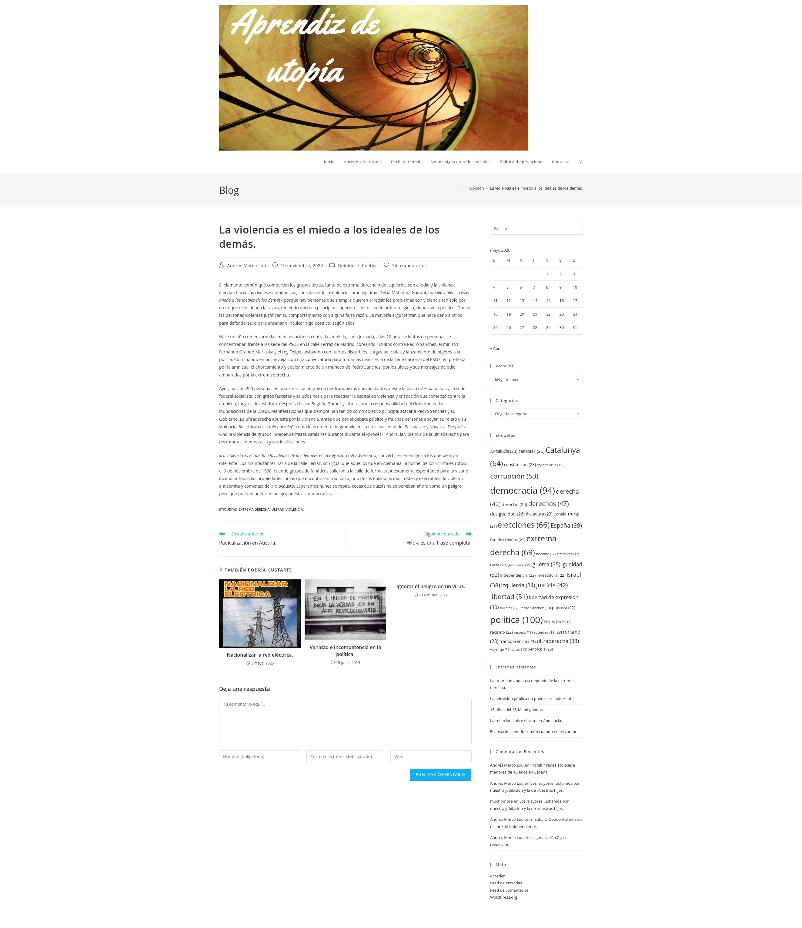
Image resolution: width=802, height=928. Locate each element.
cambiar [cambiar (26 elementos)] (531, 451)
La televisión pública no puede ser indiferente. (532, 698)
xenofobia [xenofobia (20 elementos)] (540, 649)
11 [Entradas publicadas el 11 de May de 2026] (495, 300)
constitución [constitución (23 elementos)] (520, 464)
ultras (277, 509)
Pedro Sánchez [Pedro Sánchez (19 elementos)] (535, 607)
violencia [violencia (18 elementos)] (500, 649)
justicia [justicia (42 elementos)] (552, 585)
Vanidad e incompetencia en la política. (345, 650)
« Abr (495, 348)
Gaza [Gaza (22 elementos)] (498, 565)
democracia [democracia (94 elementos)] (522, 490)
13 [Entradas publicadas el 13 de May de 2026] (522, 300)
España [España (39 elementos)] (566, 525)
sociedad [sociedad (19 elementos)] (545, 632)
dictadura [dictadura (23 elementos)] (539, 514)
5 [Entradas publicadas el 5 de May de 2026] (507, 287)
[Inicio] (461, 188)
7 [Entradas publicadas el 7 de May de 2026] (534, 287)
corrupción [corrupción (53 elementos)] (514, 476)
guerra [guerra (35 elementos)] (546, 564)
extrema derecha (254, 509)
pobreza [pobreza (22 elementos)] (563, 607)
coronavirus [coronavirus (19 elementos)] (550, 464)
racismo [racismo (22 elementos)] (501, 632)
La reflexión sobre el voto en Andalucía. (526, 720)
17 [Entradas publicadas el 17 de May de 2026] (575, 300)
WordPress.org (503, 897)
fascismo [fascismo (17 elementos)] (546, 554)
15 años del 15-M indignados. (517, 709)
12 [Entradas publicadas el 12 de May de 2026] (508, 300)
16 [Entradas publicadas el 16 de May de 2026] (562, 300)
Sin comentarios (409, 265)
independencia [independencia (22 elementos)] (518, 575)
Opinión (346, 265)
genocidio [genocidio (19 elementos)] (519, 565)
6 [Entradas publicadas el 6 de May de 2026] (521, 287)
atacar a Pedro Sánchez (422, 411)
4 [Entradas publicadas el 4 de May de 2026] (494, 287)
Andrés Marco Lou (246, 265)
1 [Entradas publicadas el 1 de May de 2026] (547, 274)
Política (370, 265)
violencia (294, 509)
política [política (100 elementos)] (516, 620)
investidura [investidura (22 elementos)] (551, 575)
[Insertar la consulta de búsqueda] (536, 229)
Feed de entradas (506, 883)
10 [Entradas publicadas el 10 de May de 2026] (575, 287)
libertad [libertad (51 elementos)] (509, 596)
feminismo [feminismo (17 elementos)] (567, 554)
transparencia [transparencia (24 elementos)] (518, 641)
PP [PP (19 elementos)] (549, 621)
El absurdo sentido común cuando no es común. (534, 731)
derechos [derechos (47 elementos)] (548, 503)
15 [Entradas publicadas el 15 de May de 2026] (548, 300)
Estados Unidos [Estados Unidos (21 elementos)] (507, 539)
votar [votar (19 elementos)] (519, 649)
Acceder (497, 876)
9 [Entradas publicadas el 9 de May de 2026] (561, 287)
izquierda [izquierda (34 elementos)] (518, 585)
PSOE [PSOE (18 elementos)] (563, 621)
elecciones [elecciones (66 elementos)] (524, 524)
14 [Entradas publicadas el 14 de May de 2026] (535, 300)
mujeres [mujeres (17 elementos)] (509, 608)
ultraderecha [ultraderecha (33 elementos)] (558, 641)
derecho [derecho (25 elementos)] (514, 504)
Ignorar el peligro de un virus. (430, 586)
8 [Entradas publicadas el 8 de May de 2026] (547, 287)
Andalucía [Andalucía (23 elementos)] (503, 451)
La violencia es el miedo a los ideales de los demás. (536, 188)
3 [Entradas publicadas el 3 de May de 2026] (574, 274)
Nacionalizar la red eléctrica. (260, 654)
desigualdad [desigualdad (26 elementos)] (507, 514)
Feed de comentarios (509, 890)
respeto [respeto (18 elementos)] (523, 632)
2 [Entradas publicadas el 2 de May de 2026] (561, 274)
